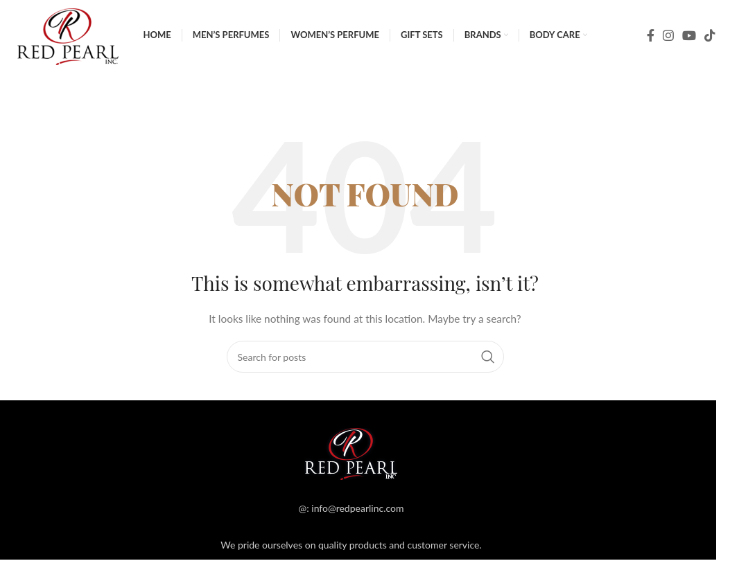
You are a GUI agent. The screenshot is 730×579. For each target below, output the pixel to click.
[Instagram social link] (668, 45)
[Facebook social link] (651, 45)
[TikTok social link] (710, 45)
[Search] (365, 107)
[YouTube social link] (689, 45)
